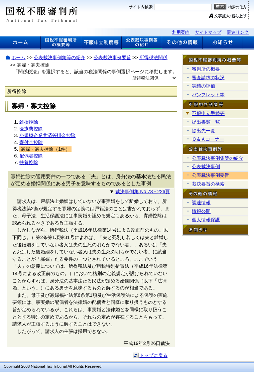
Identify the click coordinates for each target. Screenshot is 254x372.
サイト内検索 (141, 7)
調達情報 (201, 202)
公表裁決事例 (206, 166)
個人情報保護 (206, 219)
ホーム (18, 57)
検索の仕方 (237, 7)
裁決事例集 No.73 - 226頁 (142, 191)
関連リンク (238, 32)
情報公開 (201, 211)
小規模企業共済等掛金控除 (47, 135)
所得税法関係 (153, 57)
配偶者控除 (31, 155)
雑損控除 (28, 122)
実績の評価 (203, 86)
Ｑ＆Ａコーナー (208, 139)
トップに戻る (153, 355)
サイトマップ (208, 32)
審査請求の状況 (208, 77)
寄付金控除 (31, 142)
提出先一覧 (203, 130)
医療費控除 (31, 128)
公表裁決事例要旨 (112, 57)
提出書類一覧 (206, 122)
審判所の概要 (206, 69)
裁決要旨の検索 (208, 184)
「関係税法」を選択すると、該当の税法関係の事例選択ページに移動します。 (95, 71)
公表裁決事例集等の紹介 (59, 57)
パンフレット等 (208, 94)
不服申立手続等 (208, 113)
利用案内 (180, 32)
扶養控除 (28, 162)
